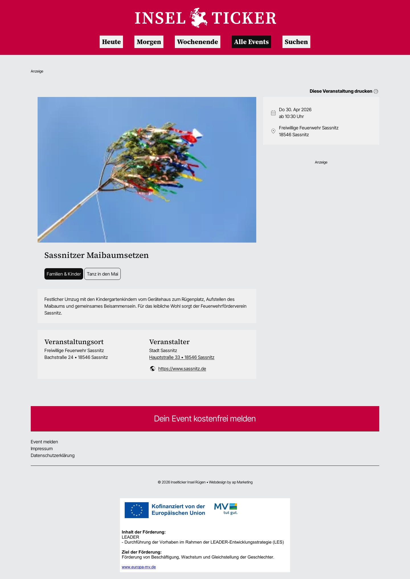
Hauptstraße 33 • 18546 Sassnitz (181, 357)
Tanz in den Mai (102, 274)
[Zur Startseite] (205, 18)
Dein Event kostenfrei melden (205, 418)
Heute (111, 41)
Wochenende (197, 41)
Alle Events (251, 41)
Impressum (42, 448)
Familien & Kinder (64, 274)
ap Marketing (242, 482)
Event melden (44, 441)
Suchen (296, 41)
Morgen (149, 41)
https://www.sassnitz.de (182, 368)
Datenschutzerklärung (53, 455)
